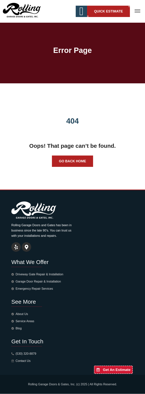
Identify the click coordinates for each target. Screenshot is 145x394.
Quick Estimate (108, 11)
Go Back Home (72, 161)
